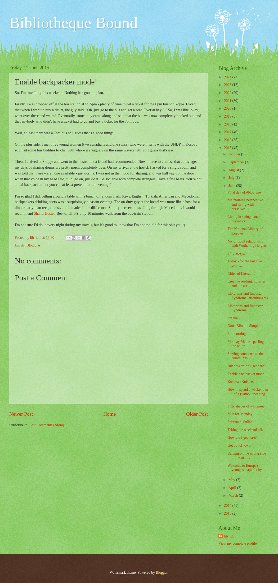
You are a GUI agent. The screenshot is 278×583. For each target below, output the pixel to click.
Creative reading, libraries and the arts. (246, 283)
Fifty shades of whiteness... (247, 406)
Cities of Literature (241, 274)
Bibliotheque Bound (73, 23)
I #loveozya (236, 253)
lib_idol (229, 536)
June (232, 186)
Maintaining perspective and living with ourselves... (245, 204)
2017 (228, 132)
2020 (228, 108)
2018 (228, 124)
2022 (228, 93)
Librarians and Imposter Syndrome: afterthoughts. (247, 296)
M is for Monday (239, 414)
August (234, 170)
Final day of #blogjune (244, 192)
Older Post (197, 414)
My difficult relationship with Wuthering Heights (247, 243)
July (231, 178)
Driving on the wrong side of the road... (246, 455)
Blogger (161, 573)
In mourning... (237, 334)
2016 (228, 140)
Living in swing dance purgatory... (243, 219)
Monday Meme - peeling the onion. (245, 344)
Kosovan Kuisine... (241, 382)
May (232, 480)
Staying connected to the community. (245, 356)
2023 (228, 85)
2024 (228, 77)
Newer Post (21, 414)
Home (109, 414)
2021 (228, 101)
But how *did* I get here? (246, 366)
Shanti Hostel (44, 213)
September (236, 162)
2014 (228, 506)
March (233, 495)
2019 (228, 116)
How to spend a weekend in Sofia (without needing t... (247, 394)
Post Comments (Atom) (46, 425)
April (232, 488)
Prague (232, 318)
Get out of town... (240, 445)
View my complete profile (237, 543)
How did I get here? (242, 438)
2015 (228, 148)
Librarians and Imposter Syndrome (245, 308)
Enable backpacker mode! (246, 374)
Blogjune (33, 245)
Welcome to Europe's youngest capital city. (244, 468)
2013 (228, 513)
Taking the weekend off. (245, 430)
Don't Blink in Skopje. (243, 326)
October (234, 154)
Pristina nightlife (239, 422)
